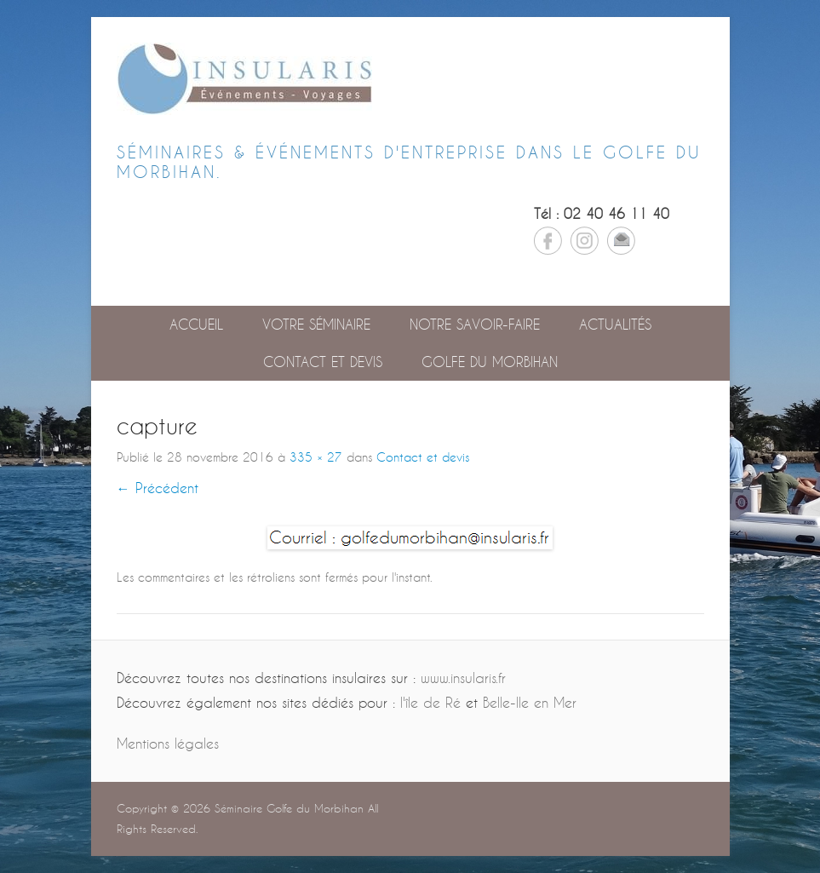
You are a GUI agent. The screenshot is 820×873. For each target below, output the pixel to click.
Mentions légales (168, 743)
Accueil (196, 324)
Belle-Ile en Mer (529, 702)
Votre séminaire (316, 324)
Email (621, 241)
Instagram (585, 241)
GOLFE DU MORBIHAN (489, 361)
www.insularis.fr (463, 677)
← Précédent (157, 488)
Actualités (615, 324)
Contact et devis (322, 361)
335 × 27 (316, 457)
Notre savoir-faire (475, 324)
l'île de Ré (430, 702)
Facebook (548, 241)
